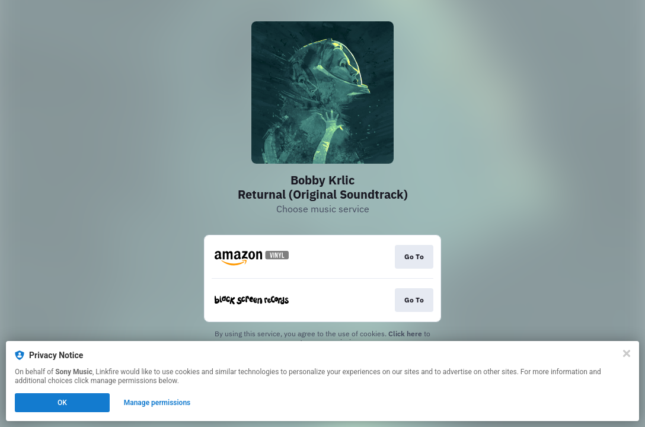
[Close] (626, 353)
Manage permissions (157, 403)
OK (62, 403)
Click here (405, 333)
